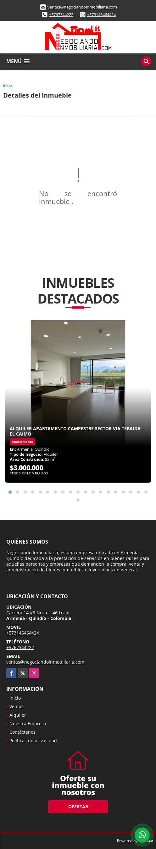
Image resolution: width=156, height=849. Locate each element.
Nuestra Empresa (27, 723)
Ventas (16, 706)
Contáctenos (22, 732)
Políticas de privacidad (33, 741)
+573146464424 (101, 14)
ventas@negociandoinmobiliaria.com (82, 7)
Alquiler (17, 715)
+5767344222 (61, 14)
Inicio (7, 85)
